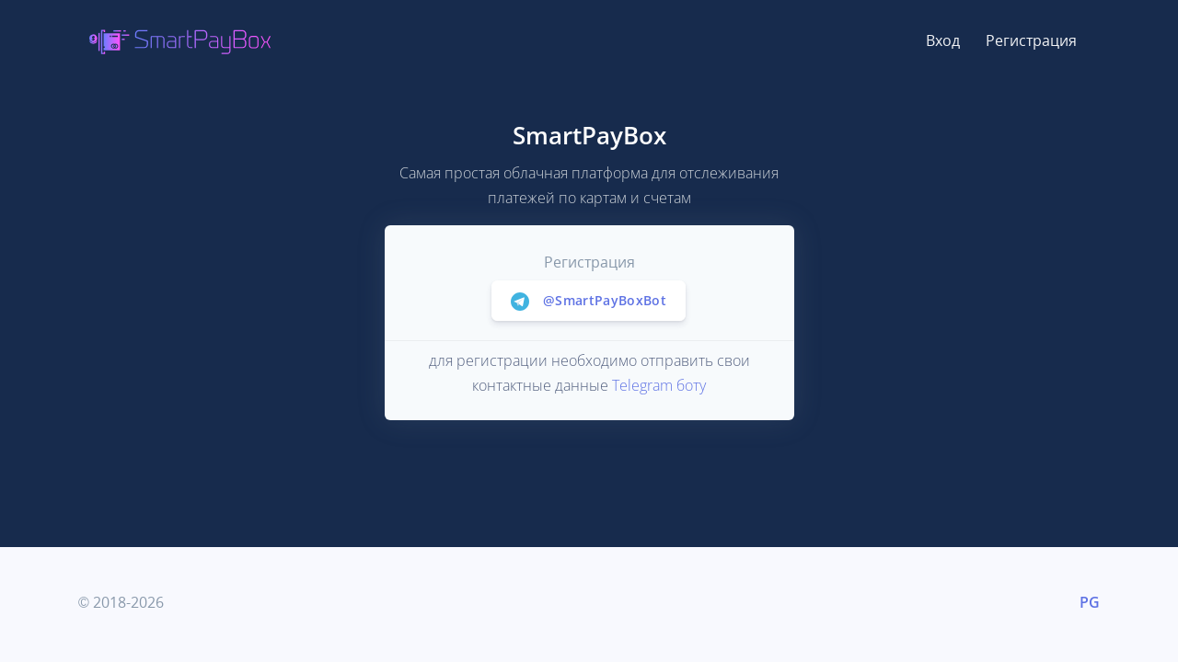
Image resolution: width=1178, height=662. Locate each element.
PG (1090, 602)
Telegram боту (659, 385)
